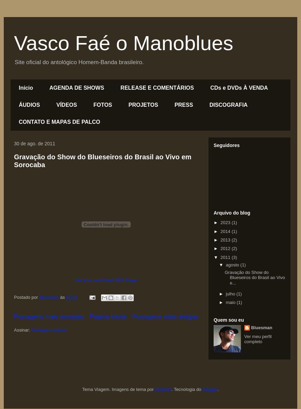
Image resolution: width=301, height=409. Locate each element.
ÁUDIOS (29, 105)
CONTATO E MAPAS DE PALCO (59, 122)
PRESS (183, 105)
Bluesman (261, 327)
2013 (226, 240)
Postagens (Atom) (49, 330)
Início (26, 88)
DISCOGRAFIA (229, 105)
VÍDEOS (66, 105)
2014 (226, 231)
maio (231, 302)
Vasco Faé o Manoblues (123, 43)
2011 (226, 257)
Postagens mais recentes (49, 316)
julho (231, 293)
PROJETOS (143, 105)
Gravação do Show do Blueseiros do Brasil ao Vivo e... (255, 278)
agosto (233, 264)
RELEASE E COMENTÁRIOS (157, 88)
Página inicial (108, 316)
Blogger (209, 389)
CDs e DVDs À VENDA (239, 88)
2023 (226, 222)
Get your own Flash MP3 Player (106, 280)
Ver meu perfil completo (258, 339)
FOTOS (103, 105)
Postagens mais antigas (165, 316)
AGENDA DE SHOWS (76, 88)
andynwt (163, 389)
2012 (226, 248)
